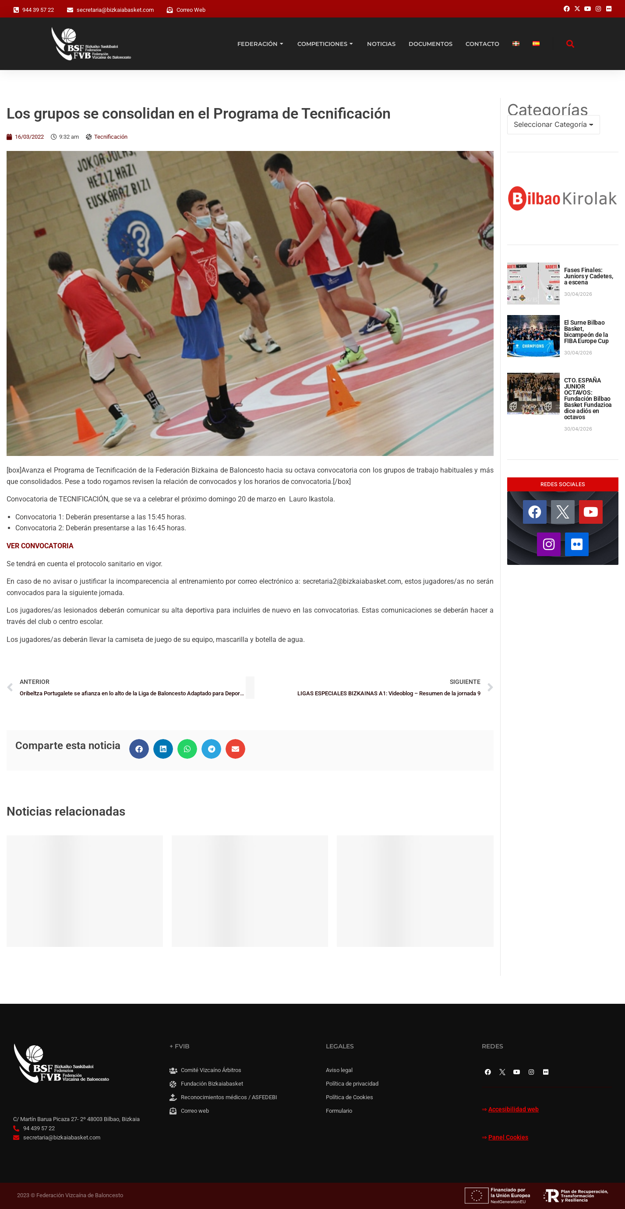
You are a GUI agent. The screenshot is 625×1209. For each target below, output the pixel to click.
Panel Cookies (508, 1137)
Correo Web (191, 10)
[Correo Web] (170, 10)
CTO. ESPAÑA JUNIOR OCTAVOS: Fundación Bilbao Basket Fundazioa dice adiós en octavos (588, 399)
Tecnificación (110, 136)
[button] (139, 749)
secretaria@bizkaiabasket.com (115, 10)
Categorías (547, 110)
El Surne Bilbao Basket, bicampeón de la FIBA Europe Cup (586, 331)
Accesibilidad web (513, 1109)
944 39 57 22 (38, 10)
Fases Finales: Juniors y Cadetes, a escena (588, 276)
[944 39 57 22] (16, 10)
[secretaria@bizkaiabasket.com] (70, 10)
